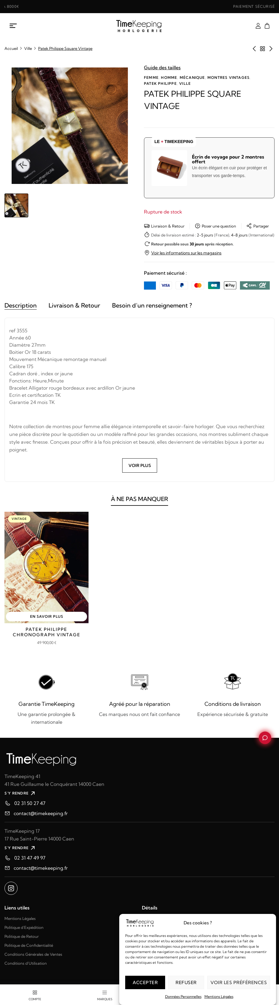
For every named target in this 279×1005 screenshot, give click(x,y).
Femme (151, 77)
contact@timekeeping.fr (41, 813)
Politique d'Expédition (24, 927)
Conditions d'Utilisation (25, 963)
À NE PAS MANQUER (139, 503)
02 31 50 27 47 (29, 803)
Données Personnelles (183, 996)
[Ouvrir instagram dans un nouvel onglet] (11, 888)
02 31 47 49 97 (29, 858)
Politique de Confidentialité (28, 945)
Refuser (186, 982)
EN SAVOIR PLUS (46, 616)
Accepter (145, 982)
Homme (169, 77)
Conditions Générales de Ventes (33, 954)
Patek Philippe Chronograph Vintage (46, 632)
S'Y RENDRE (20, 793)
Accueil (11, 48)
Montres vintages (228, 77)
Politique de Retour (21, 936)
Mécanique (192, 77)
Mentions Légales (218, 996)
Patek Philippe (160, 83)
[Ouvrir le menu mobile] (13, 26)
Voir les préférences (238, 982)
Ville (28, 48)
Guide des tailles (162, 67)
